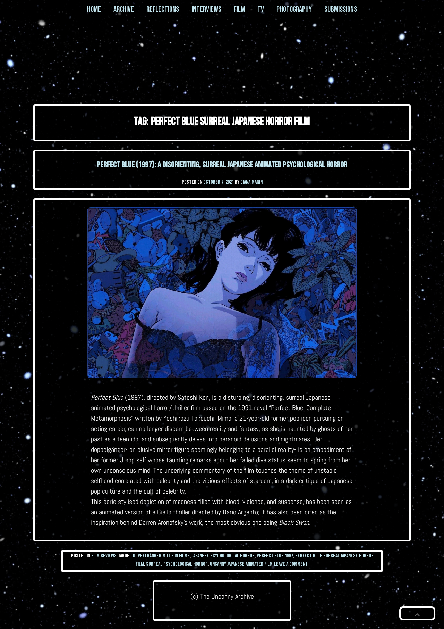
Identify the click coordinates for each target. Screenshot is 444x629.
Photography (294, 9)
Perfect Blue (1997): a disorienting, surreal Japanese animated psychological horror (222, 165)
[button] (417, 613)
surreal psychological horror (177, 564)
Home (94, 9)
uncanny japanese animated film (241, 564)
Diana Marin (251, 182)
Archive (123, 9)
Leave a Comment (291, 564)
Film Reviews (104, 556)
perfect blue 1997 (275, 556)
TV (260, 9)
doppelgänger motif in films (161, 556)
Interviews (206, 9)
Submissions (340, 9)
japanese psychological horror (223, 556)
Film (239, 9)
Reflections (162, 9)
